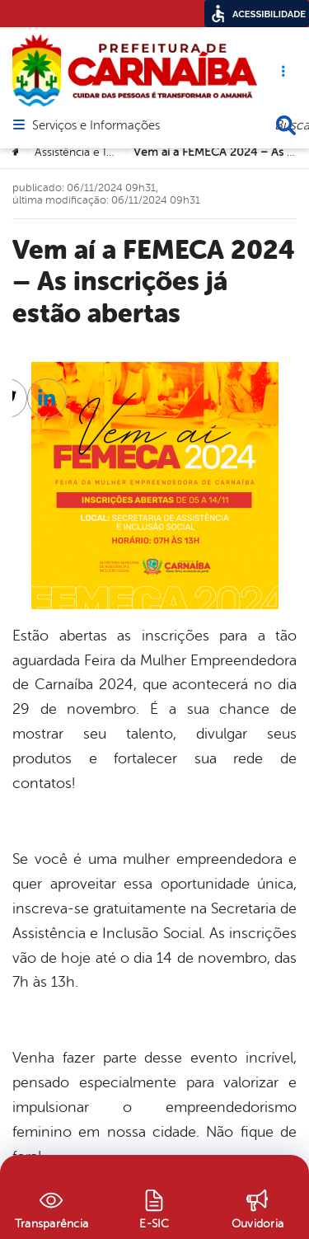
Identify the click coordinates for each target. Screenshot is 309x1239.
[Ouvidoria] (257, 1207)
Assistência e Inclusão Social (107, 152)
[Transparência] (51, 1207)
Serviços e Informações (96, 126)
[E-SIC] (154, 1207)
